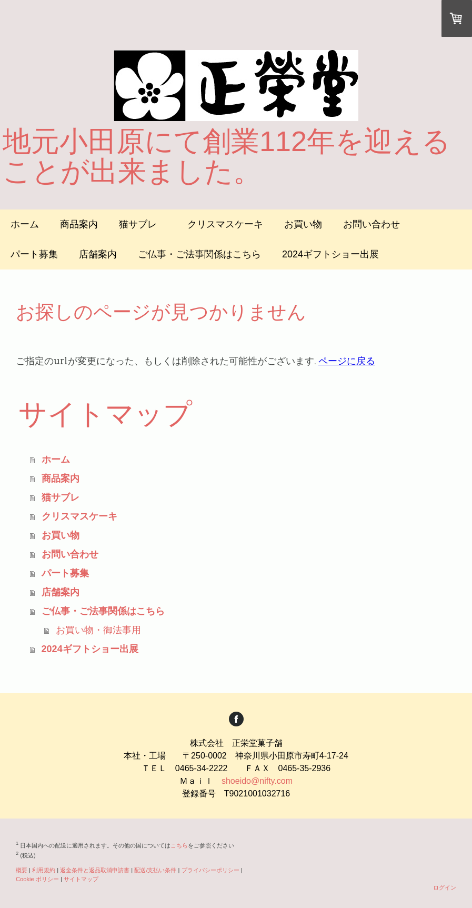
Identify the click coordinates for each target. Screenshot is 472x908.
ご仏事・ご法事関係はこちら (199, 254)
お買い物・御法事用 (98, 630)
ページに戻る (346, 360)
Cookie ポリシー (37, 879)
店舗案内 (98, 254)
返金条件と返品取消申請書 (94, 870)
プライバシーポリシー (210, 870)
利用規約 (43, 870)
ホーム (25, 224)
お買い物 (303, 224)
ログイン (444, 887)
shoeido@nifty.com (257, 780)
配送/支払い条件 (155, 870)
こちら (179, 845)
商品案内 (79, 224)
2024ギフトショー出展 (330, 254)
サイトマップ (81, 879)
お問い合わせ (371, 224)
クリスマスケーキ (225, 224)
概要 (21, 870)
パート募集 (34, 254)
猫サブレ (142, 224)
